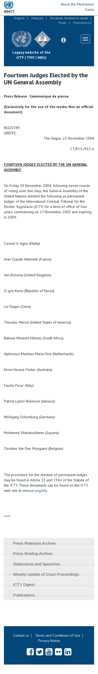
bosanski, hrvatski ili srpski (69, 18)
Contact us (21, 635)
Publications (24, 595)
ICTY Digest (24, 584)
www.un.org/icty (34, 490)
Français (37, 18)
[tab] (49, 543)
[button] (63, 40)
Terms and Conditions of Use (57, 635)
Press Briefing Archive (33, 553)
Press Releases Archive (34, 543)
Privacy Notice (49, 640)
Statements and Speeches (36, 564)
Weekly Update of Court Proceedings (46, 574)
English (19, 18)
